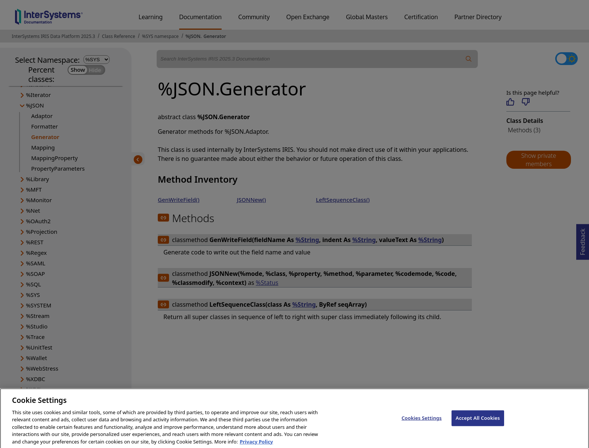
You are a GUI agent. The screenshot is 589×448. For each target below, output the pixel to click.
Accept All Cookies (478, 422)
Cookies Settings (422, 422)
